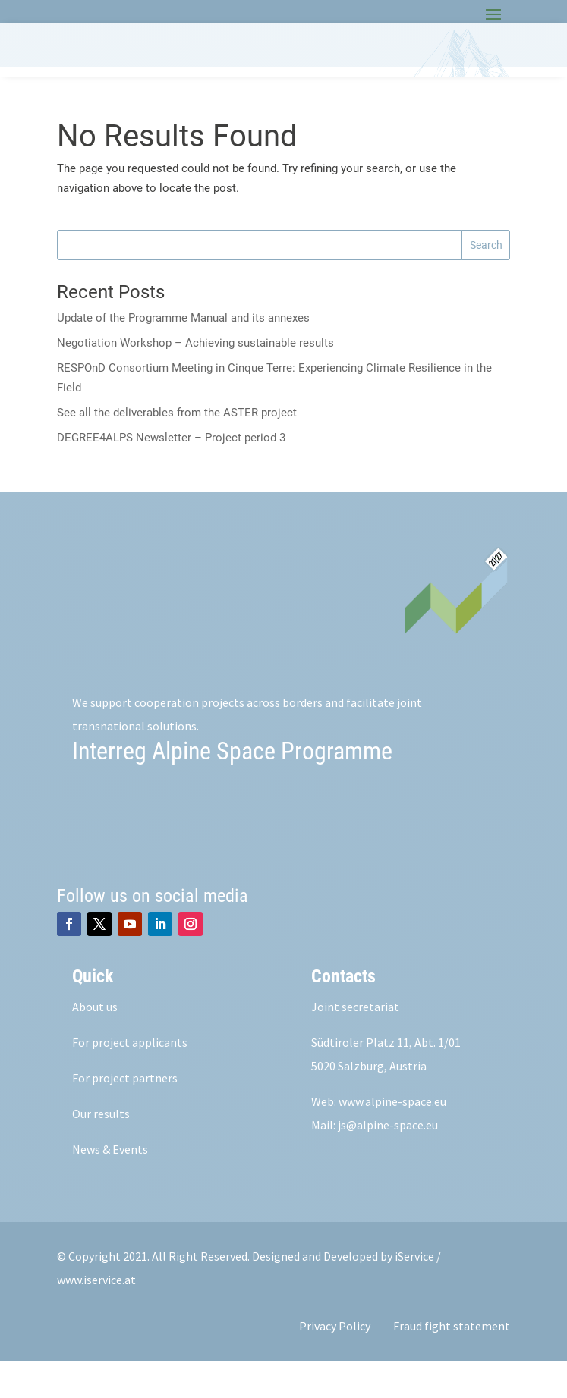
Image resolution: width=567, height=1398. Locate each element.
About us (95, 1043)
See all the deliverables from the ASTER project (177, 450)
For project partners (125, 1115)
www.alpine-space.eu (392, 1138)
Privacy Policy (334, 1363)
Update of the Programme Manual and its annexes (183, 355)
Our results (101, 1150)
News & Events (110, 1186)
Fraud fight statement (451, 1363)
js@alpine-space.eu (388, 1162)
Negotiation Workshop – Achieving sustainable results (195, 380)
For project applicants (129, 1079)
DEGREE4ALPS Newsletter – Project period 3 (171, 475)
